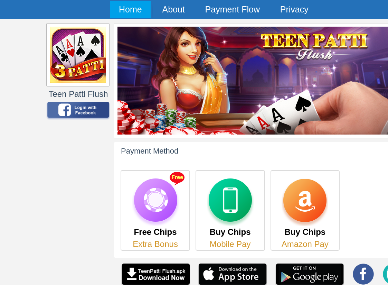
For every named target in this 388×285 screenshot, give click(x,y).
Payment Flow (232, 9)
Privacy (294, 9)
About (173, 9)
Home (130, 9)
